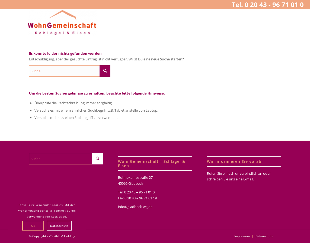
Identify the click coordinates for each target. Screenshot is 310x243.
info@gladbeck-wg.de (135, 206)
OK (33, 226)
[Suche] (69, 71)
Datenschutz (59, 226)
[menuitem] (242, 236)
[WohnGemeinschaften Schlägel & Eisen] (62, 22)
